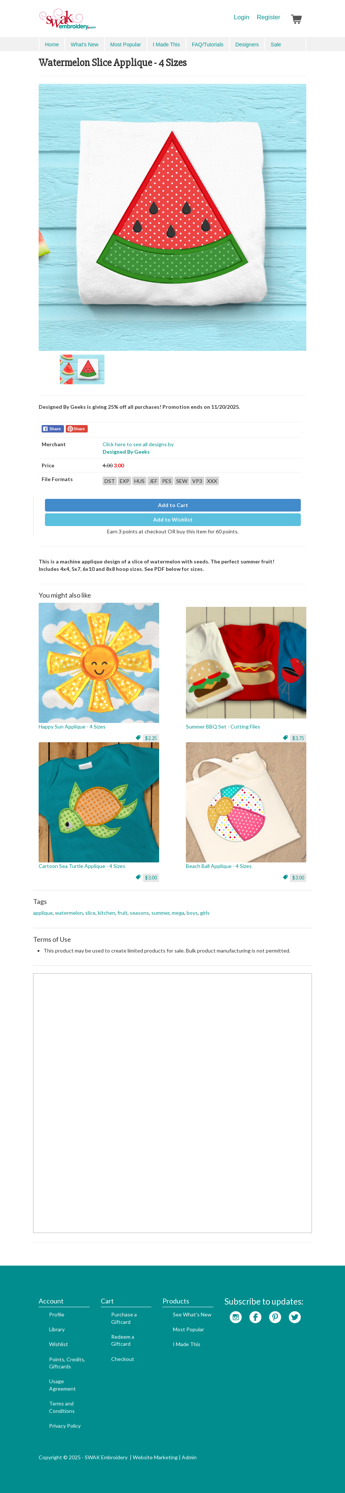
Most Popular (125, 44)
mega (178, 913)
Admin (189, 1457)
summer (160, 913)
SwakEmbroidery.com (94, 22)
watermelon (69, 913)
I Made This (166, 44)
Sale (276, 44)
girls (205, 913)
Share (55, 429)
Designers (247, 44)
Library (57, 1329)
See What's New (192, 1314)
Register (268, 17)
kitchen (106, 913)
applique (43, 913)
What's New (84, 44)
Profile (56, 1314)
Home (52, 44)
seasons (139, 913)
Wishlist (58, 1344)
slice (90, 913)
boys (192, 913)
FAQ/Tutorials (207, 44)
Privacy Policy (65, 1426)
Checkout (122, 1359)
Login (241, 17)
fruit (122, 913)
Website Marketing (155, 1457)
